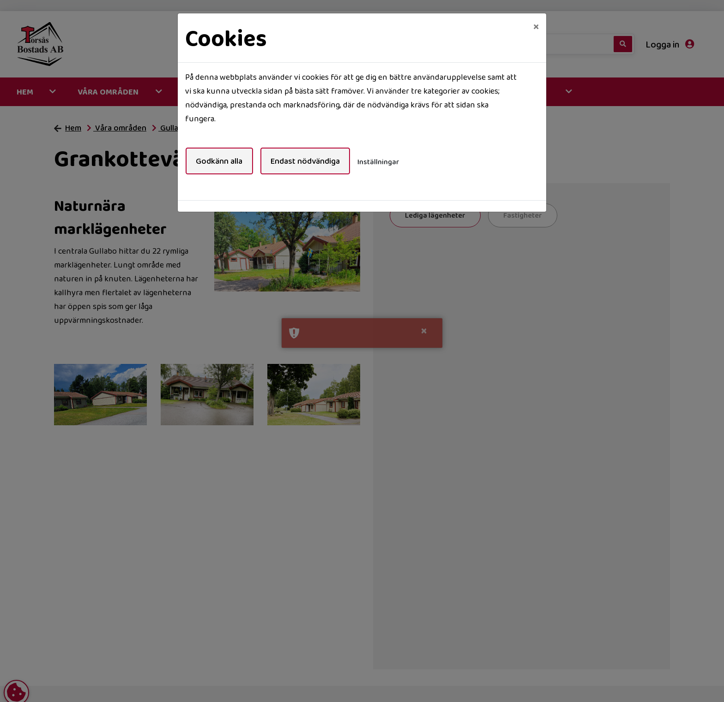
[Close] (536, 26)
